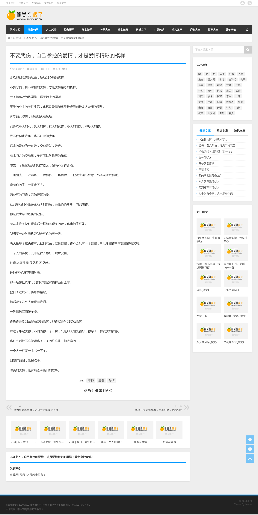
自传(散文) (205, 157)
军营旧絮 (204, 169)
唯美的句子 (18, 69)
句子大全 (105, 29)
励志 (200, 79)
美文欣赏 (123, 29)
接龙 (210, 96)
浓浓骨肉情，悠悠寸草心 (213, 139)
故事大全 (213, 29)
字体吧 (30, 509)
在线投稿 (36, 3)
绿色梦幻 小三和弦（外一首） (216, 151)
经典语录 (69, 29)
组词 (240, 102)
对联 (228, 85)
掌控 (91, 380)
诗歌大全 (195, 29)
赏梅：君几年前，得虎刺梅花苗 (217, 145)
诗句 (228, 107)
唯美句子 (33, 29)
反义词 (211, 79)
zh (214, 73)
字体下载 (21, 509)
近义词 (211, 113)
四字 (219, 85)
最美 (101, 380)
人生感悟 (51, 29)
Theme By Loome (243, 504)
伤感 (241, 73)
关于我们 (10, 3)
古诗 (221, 79)
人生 (222, 73)
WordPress (59, 505)
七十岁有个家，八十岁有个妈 (216, 193)
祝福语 (230, 102)
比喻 (238, 96)
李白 (228, 96)
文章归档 (48, 3)
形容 (210, 90)
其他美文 (231, 29)
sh (207, 73)
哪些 (210, 85)
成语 (238, 90)
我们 (200, 96)
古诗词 (232, 79)
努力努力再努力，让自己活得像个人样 (36, 409)
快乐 (219, 90)
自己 (210, 107)
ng (199, 73)
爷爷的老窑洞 (206, 163)
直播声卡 (38, 509)
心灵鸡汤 (159, 29)
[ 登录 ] (22, 474)
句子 (243, 79)
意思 (228, 90)
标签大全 (61, 3)
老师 (200, 107)
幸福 (238, 85)
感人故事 (177, 29)
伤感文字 (141, 29)
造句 (221, 113)
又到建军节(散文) (209, 187)
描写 (219, 96)
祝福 (219, 102)
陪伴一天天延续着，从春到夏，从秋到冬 (158, 409)
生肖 (210, 102)
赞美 (200, 113)
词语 (219, 107)
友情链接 (23, 3)
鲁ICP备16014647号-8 (77, 505)
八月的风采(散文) (209, 181)
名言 (200, 85)
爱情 (112, 380)
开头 (200, 90)
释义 (231, 113)
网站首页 (15, 29)
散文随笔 (87, 29)
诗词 (238, 107)
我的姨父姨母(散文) (210, 175)
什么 (231, 73)
